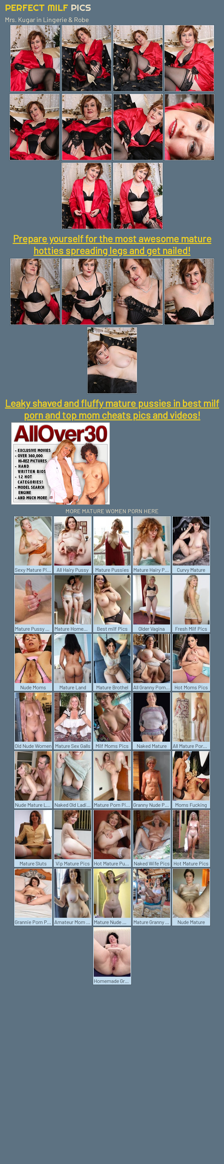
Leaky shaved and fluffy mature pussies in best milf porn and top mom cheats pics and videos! (112, 409)
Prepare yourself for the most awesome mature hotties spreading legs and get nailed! (112, 244)
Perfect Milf (48, 7)
